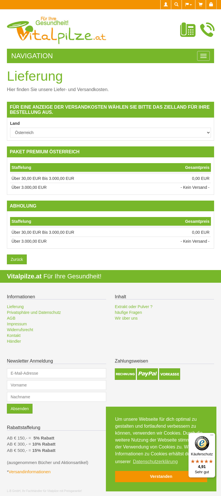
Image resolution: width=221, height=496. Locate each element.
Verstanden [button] (161, 476)
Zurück (17, 259)
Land (15, 123)
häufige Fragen (128, 312)
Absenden (20, 408)
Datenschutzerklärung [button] (155, 461)
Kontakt (13, 335)
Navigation (32, 56)
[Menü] (211, 436)
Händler (14, 341)
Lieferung (15, 306)
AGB (11, 318)
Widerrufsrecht (20, 329)
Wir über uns (126, 318)
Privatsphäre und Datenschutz (34, 312)
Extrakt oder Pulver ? (134, 306)
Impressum (17, 324)
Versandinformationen (30, 471)
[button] (188, 4)
